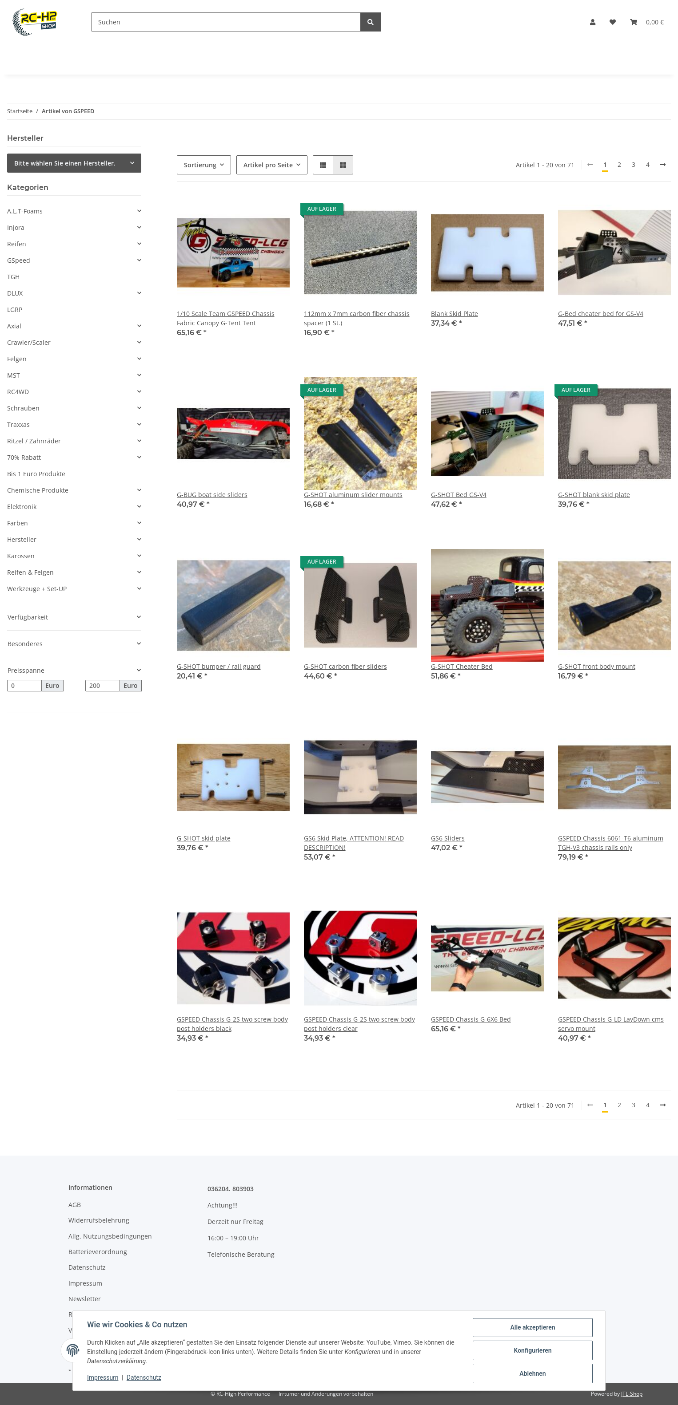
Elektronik (21, 506)
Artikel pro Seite (268, 165)
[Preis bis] (102, 685)
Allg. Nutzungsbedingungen (110, 1236)
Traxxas (18, 424)
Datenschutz (87, 1267)
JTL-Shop (631, 1393)
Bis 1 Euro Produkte (36, 474)
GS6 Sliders (448, 838)
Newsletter (84, 1298)
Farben (17, 523)
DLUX (15, 293)
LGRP (14, 309)
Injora (15, 227)
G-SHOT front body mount (596, 666)
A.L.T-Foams (25, 211)
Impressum (85, 1283)
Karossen (21, 556)
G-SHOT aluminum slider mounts (353, 494)
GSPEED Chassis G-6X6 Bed (471, 1019)
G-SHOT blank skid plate (594, 494)
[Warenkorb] (647, 22)
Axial (14, 326)
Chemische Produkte (37, 490)
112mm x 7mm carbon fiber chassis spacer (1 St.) (357, 318)
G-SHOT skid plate (204, 838)
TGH (13, 276)
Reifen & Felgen (30, 572)
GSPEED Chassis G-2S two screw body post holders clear (359, 1024)
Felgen (17, 359)
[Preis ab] (24, 685)
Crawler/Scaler (29, 342)
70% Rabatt (24, 457)
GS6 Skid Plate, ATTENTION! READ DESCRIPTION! (354, 843)
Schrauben (23, 408)
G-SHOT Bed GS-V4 (459, 494)
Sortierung (200, 165)
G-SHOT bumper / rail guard (219, 666)
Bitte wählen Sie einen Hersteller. (65, 163)
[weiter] (663, 164)
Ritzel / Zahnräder (34, 441)
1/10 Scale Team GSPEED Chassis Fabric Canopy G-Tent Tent (226, 318)
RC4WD (18, 391)
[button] (592, 22)
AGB (74, 1204)
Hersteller (21, 539)
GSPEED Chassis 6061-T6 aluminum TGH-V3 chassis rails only (610, 843)
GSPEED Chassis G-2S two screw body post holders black (232, 1024)
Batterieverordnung (97, 1251)
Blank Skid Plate (454, 313)
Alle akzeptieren (532, 1327)
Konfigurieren (532, 1350)
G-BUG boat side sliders (212, 494)
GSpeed (18, 260)
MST (13, 375)
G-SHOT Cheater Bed (462, 666)
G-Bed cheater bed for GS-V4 (600, 313)
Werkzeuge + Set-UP (37, 588)
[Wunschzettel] (612, 22)
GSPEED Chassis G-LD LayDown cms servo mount (611, 1024)
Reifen (16, 244)
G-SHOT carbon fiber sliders (345, 666)
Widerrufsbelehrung (98, 1220)
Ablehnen (532, 1373)
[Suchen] (226, 22)
